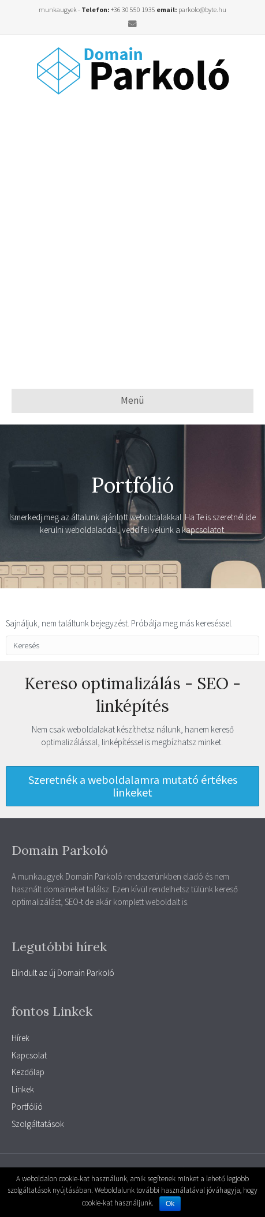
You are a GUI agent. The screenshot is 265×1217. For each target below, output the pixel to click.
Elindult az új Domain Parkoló (63, 972)
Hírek (20, 1037)
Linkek (23, 1089)
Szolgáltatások (38, 1123)
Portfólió (27, 1106)
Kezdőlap (28, 1071)
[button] (132, 786)
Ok (170, 1204)
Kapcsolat (29, 1055)
